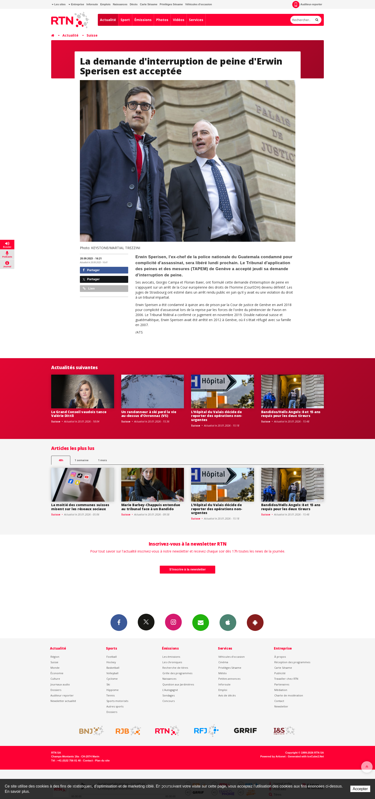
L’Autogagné (170, 689)
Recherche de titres (175, 667)
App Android (255, 622)
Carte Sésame (148, 4)
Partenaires (281, 684)
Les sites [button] (59, 4)
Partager (91, 270)
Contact (279, 700)
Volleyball (112, 673)
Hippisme (112, 689)
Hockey (111, 662)
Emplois (105, 4)
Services (196, 19)
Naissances (120, 4)
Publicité (280, 673)
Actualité (108, 19)
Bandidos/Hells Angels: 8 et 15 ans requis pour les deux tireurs (290, 414)
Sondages (168, 695)
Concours (168, 700)
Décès (134, 4)
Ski (108, 684)
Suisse (92, 35)
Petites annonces (229, 678)
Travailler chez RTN (286, 678)
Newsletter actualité (63, 700)
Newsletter (281, 706)
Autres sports (114, 706)
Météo (222, 673)
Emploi (222, 689)
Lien (89, 288)
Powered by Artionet (273, 756)
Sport (125, 19)
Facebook (118, 622)
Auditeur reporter (62, 695)
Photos (162, 19)
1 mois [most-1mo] (102, 460)
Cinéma (223, 662)
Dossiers (55, 689)
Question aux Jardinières (178, 684)
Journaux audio (60, 684)
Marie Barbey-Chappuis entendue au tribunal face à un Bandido (150, 507)
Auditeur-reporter (307, 4)
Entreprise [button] (76, 4)
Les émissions (171, 656)
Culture (55, 678)
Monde (55, 667)
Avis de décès (227, 695)
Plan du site (102, 760)
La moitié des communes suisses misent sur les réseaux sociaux (80, 507)
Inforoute (92, 4)
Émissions (143, 19)
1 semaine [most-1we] (81, 460)
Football (111, 656)
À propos (280, 656)
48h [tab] (61, 460)
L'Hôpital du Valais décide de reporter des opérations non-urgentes (216, 416)
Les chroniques (172, 662)
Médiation (280, 689)
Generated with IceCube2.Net (306, 756)
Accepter (360, 789)
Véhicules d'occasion (198, 4)
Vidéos (178, 19)
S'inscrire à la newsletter (187, 569)
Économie (56, 673)
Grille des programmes (177, 673)
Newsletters (200, 622)
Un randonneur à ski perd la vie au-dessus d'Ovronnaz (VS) (148, 414)
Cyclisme (112, 678)
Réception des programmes (292, 662)
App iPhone (228, 622)
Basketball (112, 667)
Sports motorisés (117, 700)
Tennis (110, 695)
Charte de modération (288, 695)
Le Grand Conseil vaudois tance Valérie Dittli (78, 414)
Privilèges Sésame (171, 4)
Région (54, 656)
